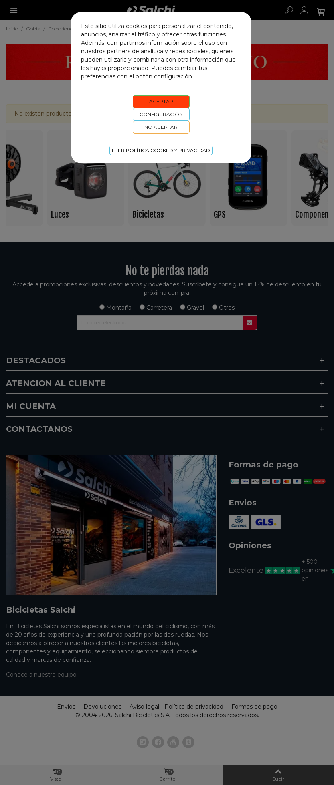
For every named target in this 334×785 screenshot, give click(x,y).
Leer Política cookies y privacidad (161, 150)
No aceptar (161, 127)
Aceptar (161, 101)
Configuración (161, 114)
